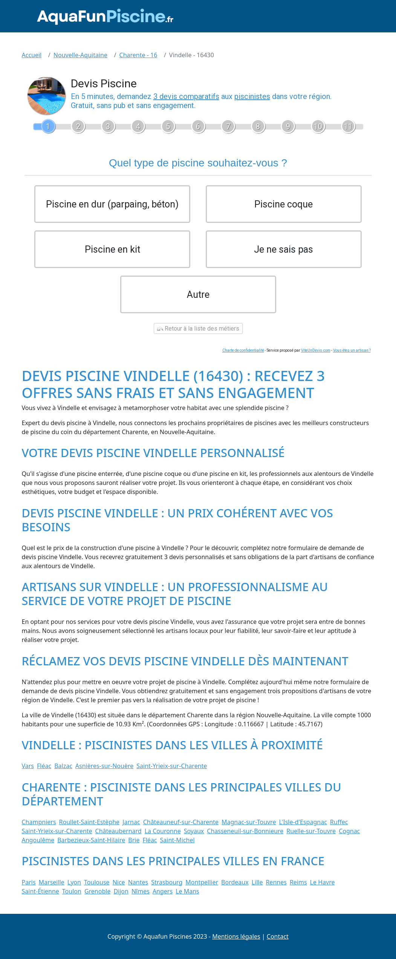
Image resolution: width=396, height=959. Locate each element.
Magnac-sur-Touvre (249, 822)
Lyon (74, 882)
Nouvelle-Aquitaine (80, 55)
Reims (298, 882)
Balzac (63, 766)
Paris (29, 882)
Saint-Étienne (40, 891)
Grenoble (97, 891)
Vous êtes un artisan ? (352, 350)
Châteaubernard (118, 831)
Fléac (44, 766)
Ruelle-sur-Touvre (311, 831)
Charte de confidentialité (243, 350)
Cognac (349, 831)
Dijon (120, 891)
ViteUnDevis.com (315, 350)
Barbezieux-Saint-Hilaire (91, 840)
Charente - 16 (138, 55)
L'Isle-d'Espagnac (303, 822)
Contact (278, 936)
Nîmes (140, 891)
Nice (119, 882)
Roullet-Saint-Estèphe (89, 822)
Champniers (39, 822)
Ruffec (339, 822)
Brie (133, 840)
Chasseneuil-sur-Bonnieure (245, 831)
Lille (257, 882)
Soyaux (194, 831)
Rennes (276, 882)
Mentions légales (236, 936)
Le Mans (187, 891)
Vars (28, 766)
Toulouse (97, 882)
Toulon (71, 891)
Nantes (138, 882)
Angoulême (38, 840)
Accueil (32, 55)
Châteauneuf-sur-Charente (181, 822)
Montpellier (201, 882)
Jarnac (131, 822)
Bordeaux (235, 882)
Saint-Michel (177, 840)
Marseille (51, 882)
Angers (163, 891)
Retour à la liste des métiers (198, 328)
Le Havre (322, 882)
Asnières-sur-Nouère (104, 766)
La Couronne (163, 831)
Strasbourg (166, 882)
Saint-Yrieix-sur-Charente (171, 766)
